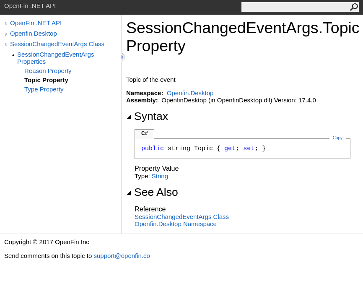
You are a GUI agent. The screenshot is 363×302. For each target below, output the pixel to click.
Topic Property (46, 79)
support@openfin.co (121, 255)
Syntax (147, 116)
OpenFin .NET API (36, 22)
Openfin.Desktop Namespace (176, 223)
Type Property (43, 89)
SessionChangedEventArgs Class (57, 43)
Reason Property (48, 70)
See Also (152, 192)
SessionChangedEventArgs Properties (55, 58)
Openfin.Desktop (33, 33)
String (160, 176)
